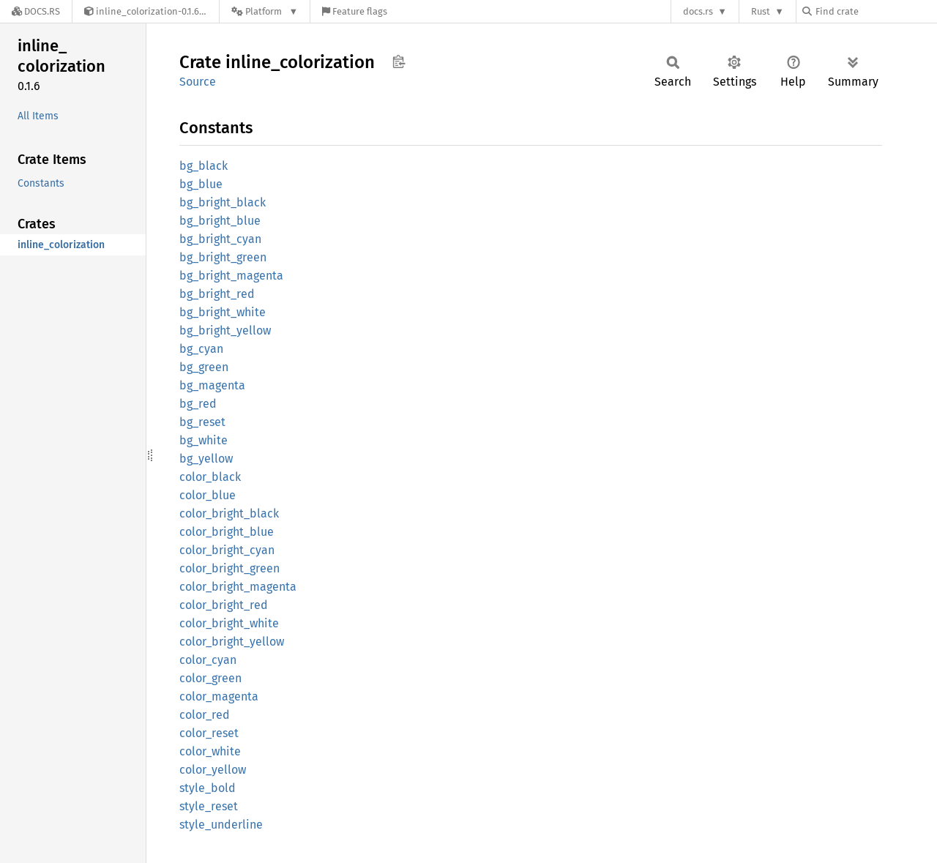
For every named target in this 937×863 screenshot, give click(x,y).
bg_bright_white (222, 312)
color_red (204, 715)
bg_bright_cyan (220, 239)
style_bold (207, 788)
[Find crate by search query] (875, 11)
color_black (210, 477)
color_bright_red (223, 605)
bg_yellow (206, 459)
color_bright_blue (226, 532)
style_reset (208, 806)
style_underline (221, 825)
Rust (760, 11)
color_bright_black (229, 513)
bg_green (203, 367)
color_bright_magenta (237, 587)
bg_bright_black (222, 202)
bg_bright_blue (220, 221)
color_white (210, 751)
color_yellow (212, 770)
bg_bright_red (217, 294)
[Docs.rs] (36, 11)
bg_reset (202, 422)
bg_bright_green (222, 257)
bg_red (198, 404)
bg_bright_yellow (225, 330)
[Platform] (265, 11)
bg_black (203, 166)
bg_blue (201, 184)
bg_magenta (212, 385)
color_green (210, 678)
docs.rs (698, 11)
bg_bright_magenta (231, 276)
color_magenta (218, 696)
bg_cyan (201, 349)
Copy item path (399, 61)
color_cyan (207, 660)
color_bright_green (229, 568)
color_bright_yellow (231, 642)
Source (197, 82)
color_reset (209, 733)
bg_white (203, 440)
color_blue (207, 495)
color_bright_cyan (227, 550)
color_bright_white (229, 623)
